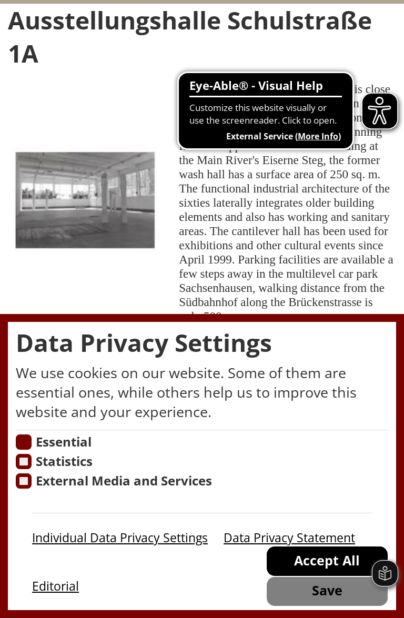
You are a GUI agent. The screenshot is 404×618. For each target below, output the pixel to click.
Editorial (55, 586)
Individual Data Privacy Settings (120, 537)
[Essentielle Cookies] (23, 442)
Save (327, 590)
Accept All (327, 560)
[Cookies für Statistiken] (23, 461)
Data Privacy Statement (289, 537)
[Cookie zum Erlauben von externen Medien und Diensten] (23, 481)
